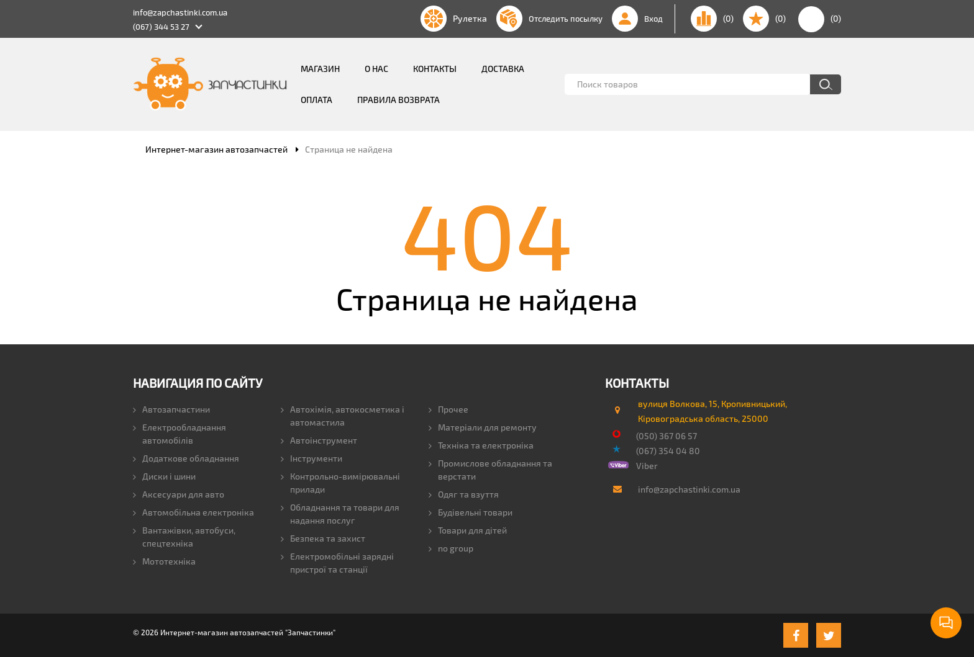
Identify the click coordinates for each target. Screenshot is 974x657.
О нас (376, 68)
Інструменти (311, 458)
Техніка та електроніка (481, 445)
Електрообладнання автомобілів (179, 433)
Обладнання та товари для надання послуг (340, 513)
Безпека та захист (323, 538)
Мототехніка (164, 561)
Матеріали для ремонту (483, 427)
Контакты (435, 68)
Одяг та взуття (464, 494)
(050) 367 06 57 (666, 436)
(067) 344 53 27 (161, 27)
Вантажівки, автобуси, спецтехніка (184, 536)
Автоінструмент (319, 440)
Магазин (320, 68)
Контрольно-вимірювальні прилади (340, 482)
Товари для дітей (468, 530)
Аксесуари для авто (178, 494)
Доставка (502, 68)
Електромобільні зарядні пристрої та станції (337, 562)
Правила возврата (398, 99)
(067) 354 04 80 (668, 450)
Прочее (448, 409)
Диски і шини (164, 476)
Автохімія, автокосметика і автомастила (342, 415)
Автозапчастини (171, 409)
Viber (647, 465)
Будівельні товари (470, 512)
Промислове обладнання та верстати (490, 469)
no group (451, 548)
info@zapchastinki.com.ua (180, 12)
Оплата (316, 99)
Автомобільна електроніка (193, 512)
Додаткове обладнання (186, 458)
